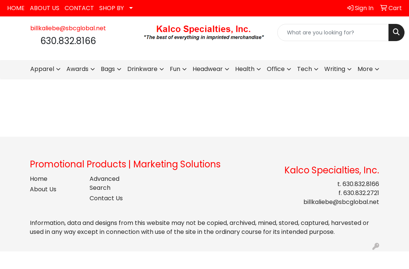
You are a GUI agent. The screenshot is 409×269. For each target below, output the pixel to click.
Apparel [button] (42, 69)
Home (38, 178)
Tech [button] (304, 69)
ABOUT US (44, 8)
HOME (16, 8)
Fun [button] (175, 69)
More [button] (365, 69)
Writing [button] (334, 69)
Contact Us (106, 198)
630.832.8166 (361, 184)
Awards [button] (77, 69)
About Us (43, 189)
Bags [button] (108, 69)
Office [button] (276, 69)
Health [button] (245, 69)
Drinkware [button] (142, 69)
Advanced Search (104, 183)
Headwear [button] (208, 69)
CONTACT (79, 8)
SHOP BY (111, 8)
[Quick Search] (333, 32)
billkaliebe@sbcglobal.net (68, 28)
